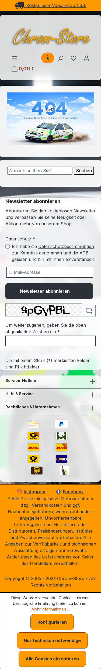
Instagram (31, 491)
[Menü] (14, 58)
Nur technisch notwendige (52, 640)
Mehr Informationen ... (50, 609)
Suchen (84, 170)
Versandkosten (47, 505)
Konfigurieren (52, 622)
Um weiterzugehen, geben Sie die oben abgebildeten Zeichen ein (45, 328)
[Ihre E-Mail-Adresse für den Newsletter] (49, 272)
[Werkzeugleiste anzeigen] (47, 58)
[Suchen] (60, 58)
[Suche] (39, 171)
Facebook (70, 491)
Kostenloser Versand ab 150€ (50, 5)
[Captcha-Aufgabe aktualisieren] (89, 310)
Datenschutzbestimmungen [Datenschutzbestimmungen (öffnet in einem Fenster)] (66, 246)
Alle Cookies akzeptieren (52, 658)
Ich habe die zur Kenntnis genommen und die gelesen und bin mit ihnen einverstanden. (53, 253)
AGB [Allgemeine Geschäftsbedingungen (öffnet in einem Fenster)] (84, 253)
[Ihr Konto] (86, 58)
